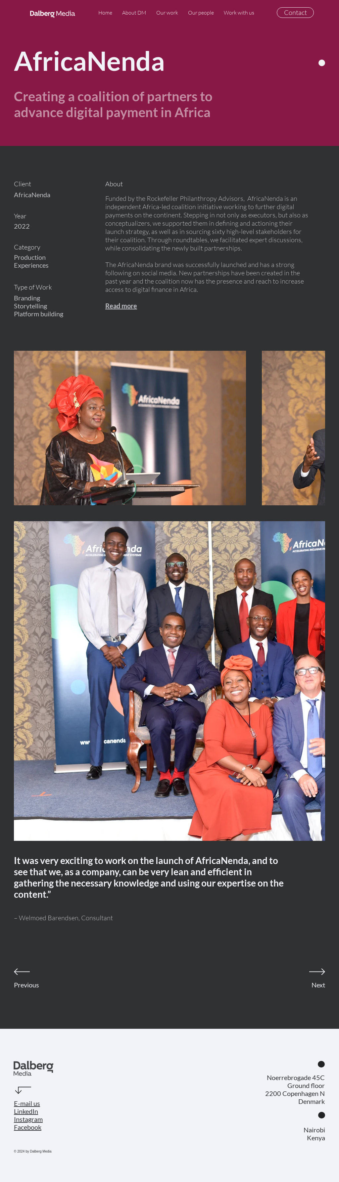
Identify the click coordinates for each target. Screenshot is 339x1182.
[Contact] (295, 12)
